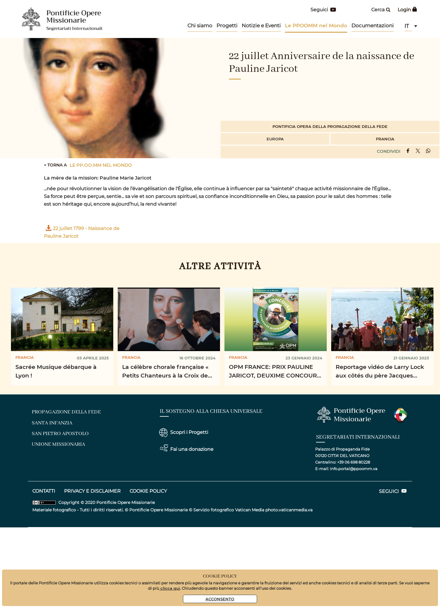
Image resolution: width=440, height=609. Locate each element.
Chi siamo (199, 25)
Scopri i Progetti (189, 432)
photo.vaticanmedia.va (289, 510)
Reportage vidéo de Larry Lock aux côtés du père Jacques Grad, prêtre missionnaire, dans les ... (381, 372)
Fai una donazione (191, 449)
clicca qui (169, 588)
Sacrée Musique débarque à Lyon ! (56, 371)
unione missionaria (58, 444)
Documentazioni (372, 25)
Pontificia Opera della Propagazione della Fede (330, 126)
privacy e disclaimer (92, 491)
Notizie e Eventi (261, 25)
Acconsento (219, 598)
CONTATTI (43, 491)
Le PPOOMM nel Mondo (316, 25)
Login (407, 9)
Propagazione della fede (66, 412)
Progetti (226, 25)
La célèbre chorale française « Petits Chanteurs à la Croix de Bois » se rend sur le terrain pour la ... (168, 372)
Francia (385, 138)
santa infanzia (52, 423)
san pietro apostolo (60, 433)
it (406, 26)
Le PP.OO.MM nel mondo (101, 165)
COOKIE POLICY (148, 491)
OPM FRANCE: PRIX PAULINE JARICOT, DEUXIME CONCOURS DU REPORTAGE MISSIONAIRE (275, 372)
